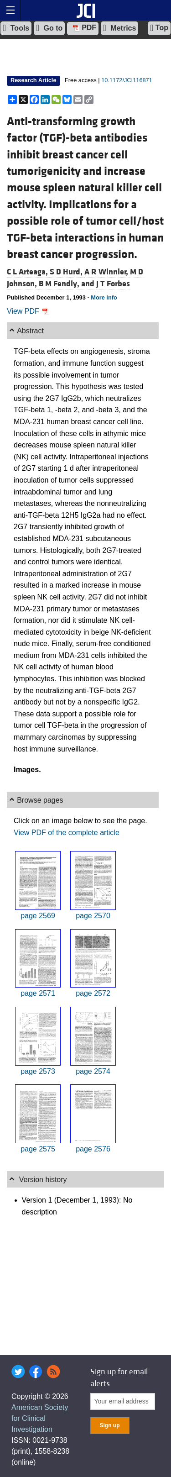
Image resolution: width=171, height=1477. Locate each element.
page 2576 (93, 1149)
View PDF (28, 311)
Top (159, 28)
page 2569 (38, 916)
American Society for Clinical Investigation (39, 1418)
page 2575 (38, 1149)
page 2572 (93, 993)
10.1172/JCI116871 (126, 80)
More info (104, 297)
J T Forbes (113, 284)
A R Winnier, (107, 272)
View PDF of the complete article (66, 832)
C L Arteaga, (28, 272)
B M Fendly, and (67, 284)
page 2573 (38, 1071)
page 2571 (38, 993)
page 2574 (93, 1071)
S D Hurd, (67, 272)
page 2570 (93, 916)
